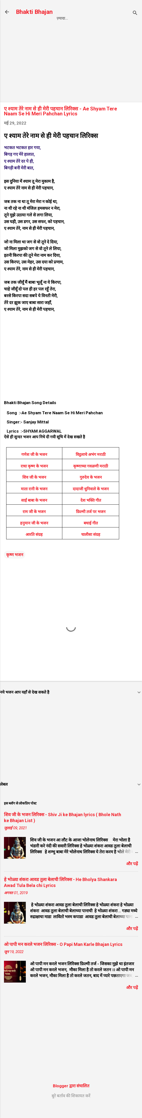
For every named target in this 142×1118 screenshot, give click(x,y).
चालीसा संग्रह (90, 546)
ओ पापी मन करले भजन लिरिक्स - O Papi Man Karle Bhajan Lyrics (63, 955)
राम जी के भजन (34, 523)
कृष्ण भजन (14, 566)
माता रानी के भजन (34, 500)
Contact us (101, 28)
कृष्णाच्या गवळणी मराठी (90, 477)
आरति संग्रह (34, 546)
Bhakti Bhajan (34, 11)
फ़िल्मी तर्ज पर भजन (91, 523)
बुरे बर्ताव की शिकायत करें (71, 1107)
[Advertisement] (71, 75)
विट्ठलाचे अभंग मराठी (91, 466)
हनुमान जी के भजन (34, 534)
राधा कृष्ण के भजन (34, 477)
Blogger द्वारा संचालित (71, 1097)
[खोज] (135, 13)
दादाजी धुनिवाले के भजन (91, 500)
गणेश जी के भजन (34, 466)
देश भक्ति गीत (90, 512)
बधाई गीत (91, 534)
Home (34, 28)
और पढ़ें (132, 875)
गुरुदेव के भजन (91, 489)
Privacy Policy (64, 28)
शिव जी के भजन (34, 489)
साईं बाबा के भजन (34, 512)
